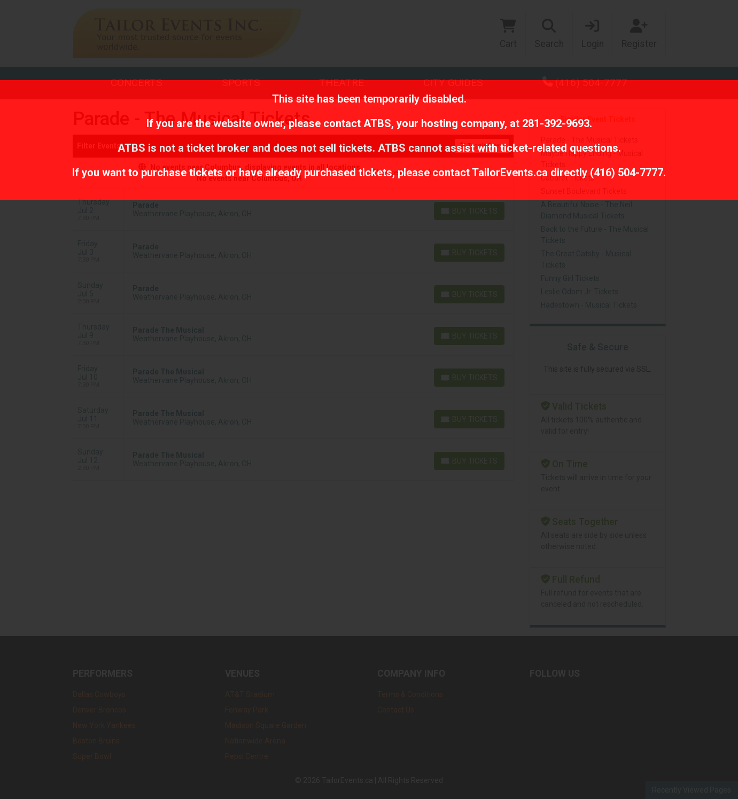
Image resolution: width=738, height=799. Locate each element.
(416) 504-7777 (626, 172)
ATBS (377, 123)
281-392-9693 (555, 123)
